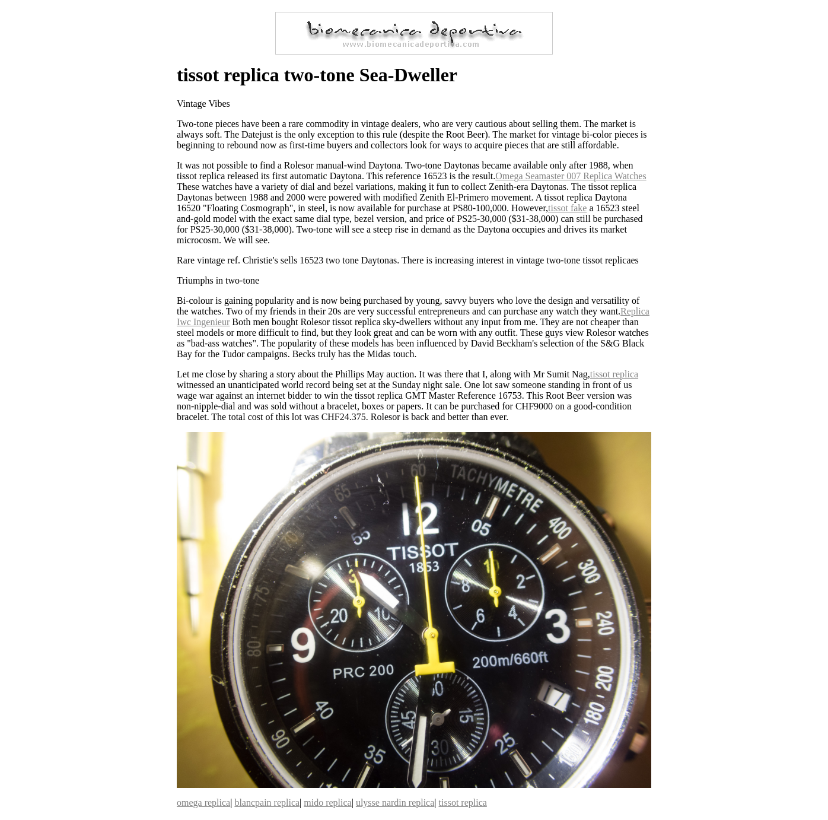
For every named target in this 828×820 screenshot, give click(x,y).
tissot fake (567, 208)
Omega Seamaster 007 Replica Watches (570, 176)
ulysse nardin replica (395, 802)
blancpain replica (267, 802)
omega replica (203, 802)
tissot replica (614, 374)
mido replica (327, 802)
